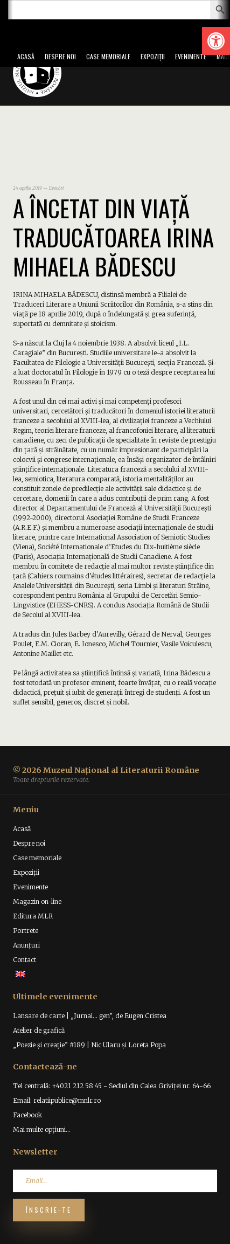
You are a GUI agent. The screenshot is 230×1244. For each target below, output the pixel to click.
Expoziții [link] (153, 56)
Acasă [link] (25, 56)
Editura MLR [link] (33, 916)
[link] (216, 41)
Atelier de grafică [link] (39, 1030)
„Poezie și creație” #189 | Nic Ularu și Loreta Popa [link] (89, 1045)
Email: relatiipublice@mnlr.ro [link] (57, 1100)
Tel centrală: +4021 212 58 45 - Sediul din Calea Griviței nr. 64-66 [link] (112, 1086)
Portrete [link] (25, 931)
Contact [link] (24, 960)
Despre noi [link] (60, 56)
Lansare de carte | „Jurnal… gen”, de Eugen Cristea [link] (89, 1016)
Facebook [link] (27, 1115)
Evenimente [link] (190, 56)
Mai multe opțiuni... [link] (42, 1129)
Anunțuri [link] (26, 945)
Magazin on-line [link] (37, 901)
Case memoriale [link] (108, 56)
